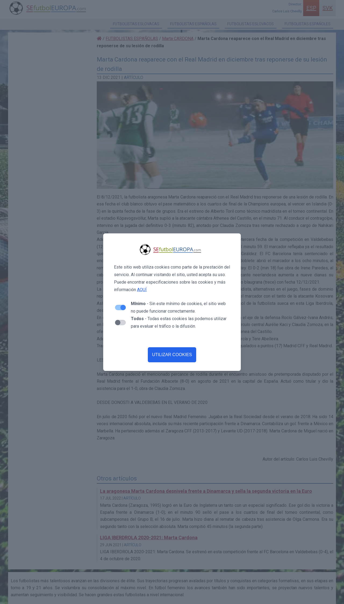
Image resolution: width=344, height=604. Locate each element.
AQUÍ (142, 289)
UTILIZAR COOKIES (172, 354)
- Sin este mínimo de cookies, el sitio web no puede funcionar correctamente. (178, 307)
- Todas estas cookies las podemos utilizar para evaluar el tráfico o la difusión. (179, 322)
